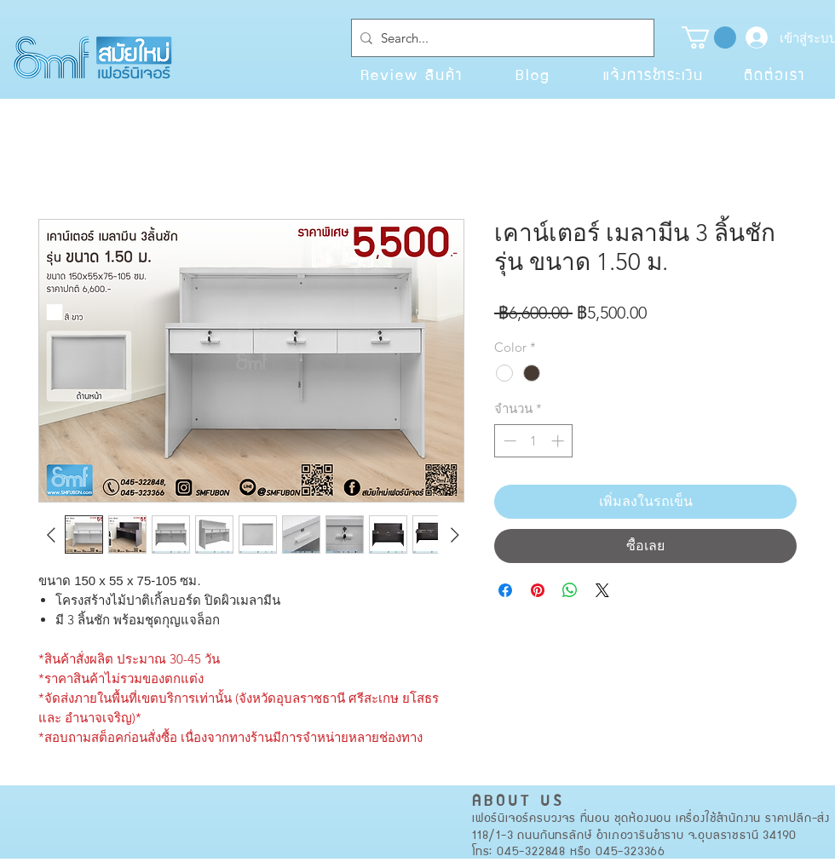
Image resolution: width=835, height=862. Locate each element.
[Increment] (559, 441)
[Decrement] (508, 441)
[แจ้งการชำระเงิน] (653, 74)
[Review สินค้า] (411, 74)
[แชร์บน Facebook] (505, 590)
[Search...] (499, 38)
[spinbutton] (534, 441)
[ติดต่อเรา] (774, 74)
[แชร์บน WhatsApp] (570, 590)
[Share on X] (602, 590)
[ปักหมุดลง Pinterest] (537, 590)
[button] (709, 37)
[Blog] (532, 74)
